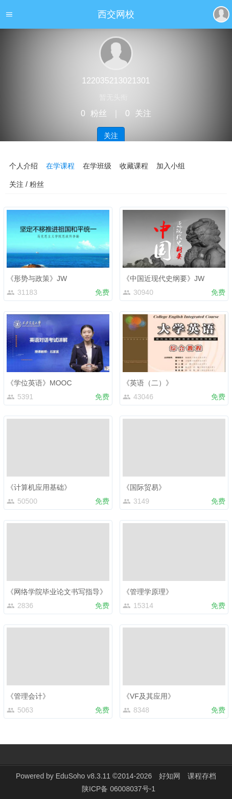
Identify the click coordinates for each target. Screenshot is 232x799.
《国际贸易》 (144, 487)
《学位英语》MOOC (39, 383)
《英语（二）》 (148, 383)
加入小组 (170, 166)
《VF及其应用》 (149, 696)
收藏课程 (134, 166)
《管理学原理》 (148, 592)
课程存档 (202, 776)
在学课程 (60, 166)
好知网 (169, 776)
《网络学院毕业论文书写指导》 (57, 592)
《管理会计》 (28, 696)
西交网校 (116, 14)
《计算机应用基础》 (39, 487)
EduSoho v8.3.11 (83, 776)
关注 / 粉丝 (26, 184)
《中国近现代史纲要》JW (163, 278)
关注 (111, 136)
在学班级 (97, 166)
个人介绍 (23, 166)
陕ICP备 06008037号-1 (118, 789)
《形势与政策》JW (37, 278)
